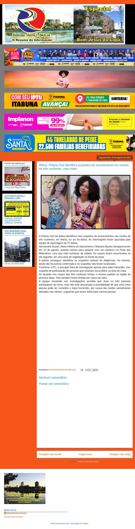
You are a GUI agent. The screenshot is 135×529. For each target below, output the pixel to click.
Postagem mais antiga (120, 454)
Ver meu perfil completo (13, 517)
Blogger (85, 523)
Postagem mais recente (50, 454)
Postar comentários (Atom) (88, 461)
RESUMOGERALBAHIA (17, 513)
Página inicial (85, 454)
